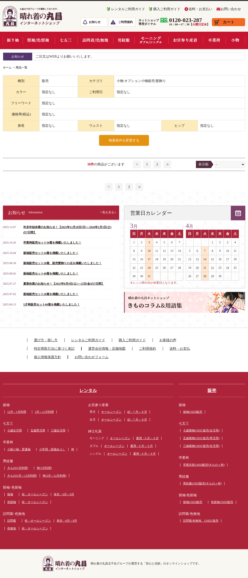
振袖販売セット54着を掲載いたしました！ (50, 253)
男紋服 (8, 461)
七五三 (8, 423)
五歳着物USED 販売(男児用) (201, 438)
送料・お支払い (200, 9)
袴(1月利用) (44, 468)
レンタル (88, 390)
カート (228, 22)
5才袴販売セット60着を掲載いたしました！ (51, 304)
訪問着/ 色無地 (14, 514)
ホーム (7, 67)
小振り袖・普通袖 (19, 449)
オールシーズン (111, 412)
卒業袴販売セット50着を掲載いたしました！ (52, 242)
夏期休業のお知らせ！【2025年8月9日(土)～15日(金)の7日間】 (63, 283)
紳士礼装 (95, 431)
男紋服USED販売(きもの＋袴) (202, 483)
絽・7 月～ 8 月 (137, 412)
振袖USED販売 (192, 412)
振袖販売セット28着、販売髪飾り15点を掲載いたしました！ (62, 263)
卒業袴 (8, 442)
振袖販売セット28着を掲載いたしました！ (50, 294)
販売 (212, 390)
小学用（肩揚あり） (52, 449)
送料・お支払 (180, 348)
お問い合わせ (231, 9)
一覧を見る (107, 212)
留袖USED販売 (192, 502)
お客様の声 (167, 340)
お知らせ (95, 22)
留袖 (10, 494)
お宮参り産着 (98, 405)
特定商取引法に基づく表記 (54, 348)
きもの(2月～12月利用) (22, 475)
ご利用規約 (125, 22)
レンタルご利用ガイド (128, 9)
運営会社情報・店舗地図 (106, 348)
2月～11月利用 (44, 412)
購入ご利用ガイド (166, 9)
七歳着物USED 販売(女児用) (201, 430)
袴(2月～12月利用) (54, 475)
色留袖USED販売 (222, 502)
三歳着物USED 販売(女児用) (201, 446)
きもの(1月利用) (17, 468)
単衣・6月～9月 (64, 494)
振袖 (6, 405)
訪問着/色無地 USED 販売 (200, 520)
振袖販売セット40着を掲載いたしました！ (50, 273)
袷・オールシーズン (35, 494)
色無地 (11, 528)
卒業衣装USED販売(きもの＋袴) (204, 465)
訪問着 (11, 520)
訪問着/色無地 (189, 514)
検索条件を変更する (124, 140)
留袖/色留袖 (188, 495)
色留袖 (11, 502)
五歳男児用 (38, 430)
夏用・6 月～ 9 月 (147, 438)
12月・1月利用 (16, 412)
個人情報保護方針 (47, 357)
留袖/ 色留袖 (12, 487)
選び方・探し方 (46, 340)
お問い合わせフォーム (91, 357)
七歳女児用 (14, 430)
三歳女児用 (58, 430)
